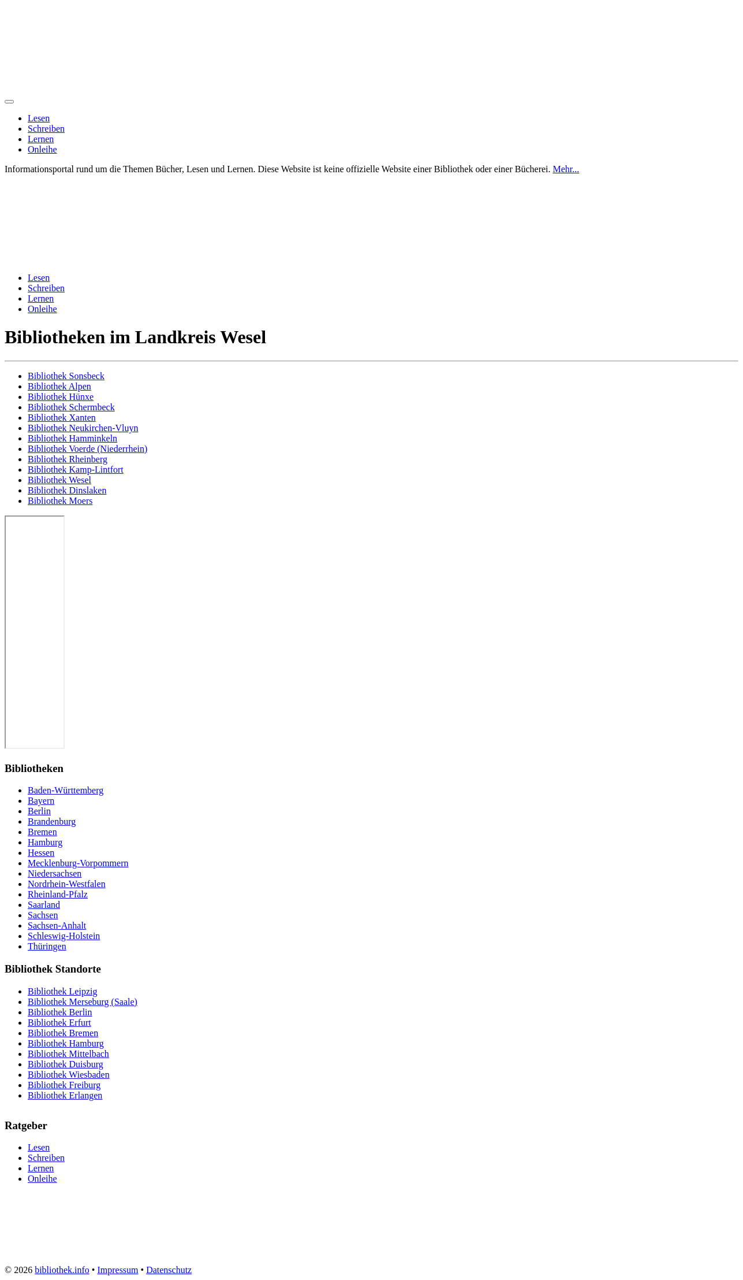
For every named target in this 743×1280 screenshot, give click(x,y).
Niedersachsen (54, 873)
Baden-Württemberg (65, 790)
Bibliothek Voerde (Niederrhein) (87, 449)
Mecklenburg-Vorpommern (78, 863)
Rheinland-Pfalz (58, 894)
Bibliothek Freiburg (64, 1085)
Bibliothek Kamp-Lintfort (76, 469)
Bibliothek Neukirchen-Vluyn (83, 428)
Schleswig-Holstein (64, 936)
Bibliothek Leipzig (62, 991)
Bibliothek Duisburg (65, 1064)
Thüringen (47, 946)
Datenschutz (169, 1270)
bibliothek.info (62, 1270)
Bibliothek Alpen (59, 386)
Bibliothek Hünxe (61, 397)
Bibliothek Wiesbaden (69, 1074)
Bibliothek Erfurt (59, 1022)
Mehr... (566, 169)
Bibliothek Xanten (62, 417)
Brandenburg (52, 821)
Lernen (41, 139)
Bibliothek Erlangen (65, 1095)
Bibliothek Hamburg (66, 1043)
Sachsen (43, 915)
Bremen (42, 832)
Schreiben (46, 128)
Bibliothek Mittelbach (68, 1054)
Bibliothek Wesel (59, 480)
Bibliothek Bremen (63, 1033)
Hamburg (45, 842)
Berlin (39, 811)
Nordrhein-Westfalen (67, 884)
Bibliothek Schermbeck (71, 407)
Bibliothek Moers (60, 501)
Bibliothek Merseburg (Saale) (82, 1002)
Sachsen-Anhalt (57, 925)
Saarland (44, 905)
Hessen (41, 853)
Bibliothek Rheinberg (67, 459)
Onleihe (42, 149)
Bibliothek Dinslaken (67, 490)
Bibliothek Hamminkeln (72, 438)
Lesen (39, 118)
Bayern (41, 801)
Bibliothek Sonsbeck (66, 376)
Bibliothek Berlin (60, 1012)
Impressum (117, 1270)
